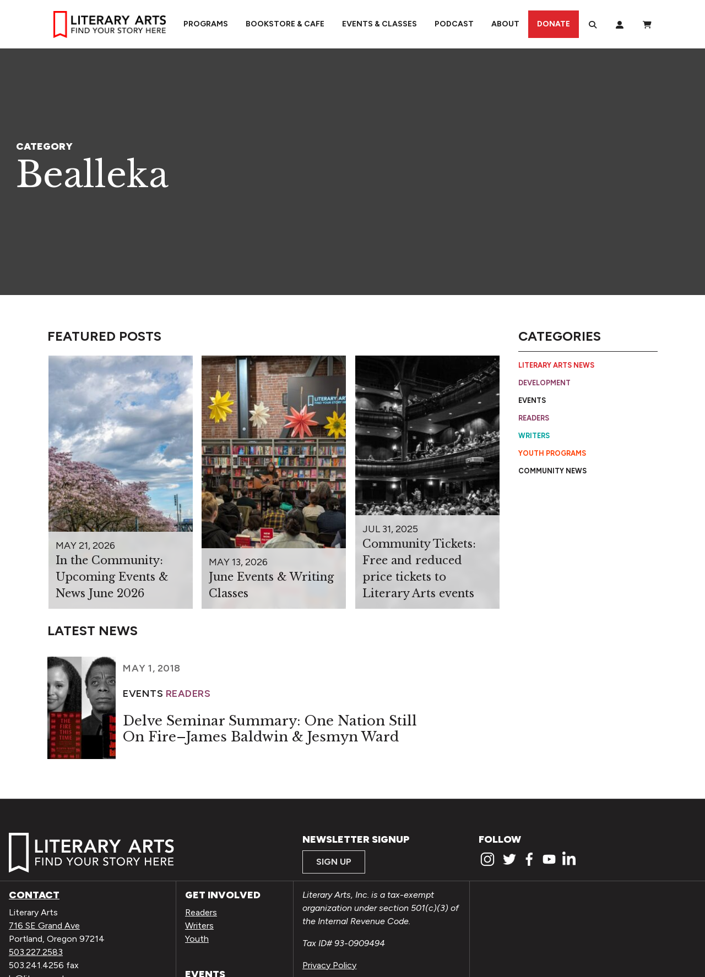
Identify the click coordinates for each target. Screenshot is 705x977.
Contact (34, 895)
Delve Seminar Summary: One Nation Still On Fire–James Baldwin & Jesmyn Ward (270, 729)
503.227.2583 (36, 952)
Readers (533, 418)
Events (532, 400)
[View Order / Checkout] (647, 24)
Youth (197, 939)
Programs (205, 24)
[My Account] (619, 24)
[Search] (592, 24)
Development (544, 383)
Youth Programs (552, 453)
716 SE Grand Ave (44, 925)
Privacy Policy (329, 965)
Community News (552, 471)
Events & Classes (379, 24)
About (505, 24)
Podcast (454, 24)
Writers (534, 436)
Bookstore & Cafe (285, 24)
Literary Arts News (556, 365)
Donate (553, 24)
